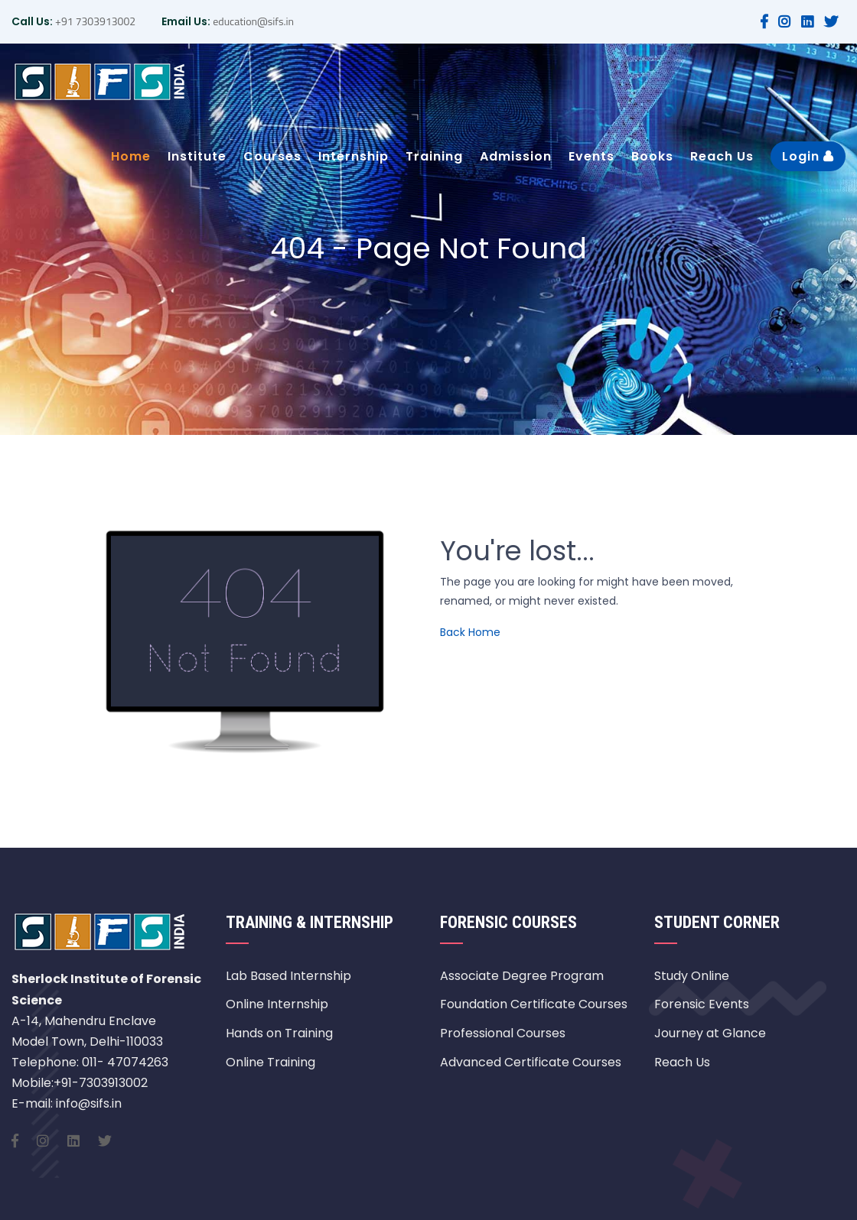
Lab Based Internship (288, 976)
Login (808, 156)
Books (652, 156)
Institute (197, 156)
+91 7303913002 (94, 21)
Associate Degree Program (522, 976)
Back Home (470, 632)
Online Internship (277, 1004)
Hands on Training (279, 1033)
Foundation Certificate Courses (533, 1004)
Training (434, 156)
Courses (272, 156)
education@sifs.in (252, 21)
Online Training (270, 1062)
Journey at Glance (710, 1033)
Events (591, 156)
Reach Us (722, 156)
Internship (353, 156)
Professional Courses (502, 1033)
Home (131, 156)
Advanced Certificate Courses (530, 1062)
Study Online (691, 976)
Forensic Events (701, 1004)
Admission (516, 156)
